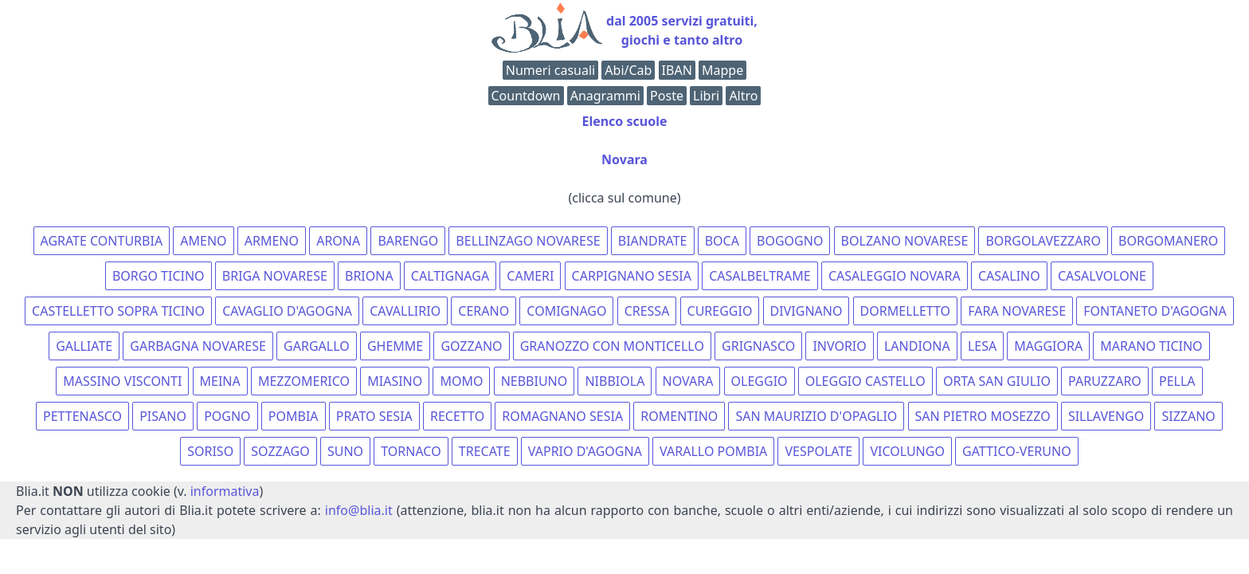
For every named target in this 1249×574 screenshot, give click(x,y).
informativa (225, 491)
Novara (624, 159)
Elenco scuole (624, 121)
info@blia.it (359, 510)
